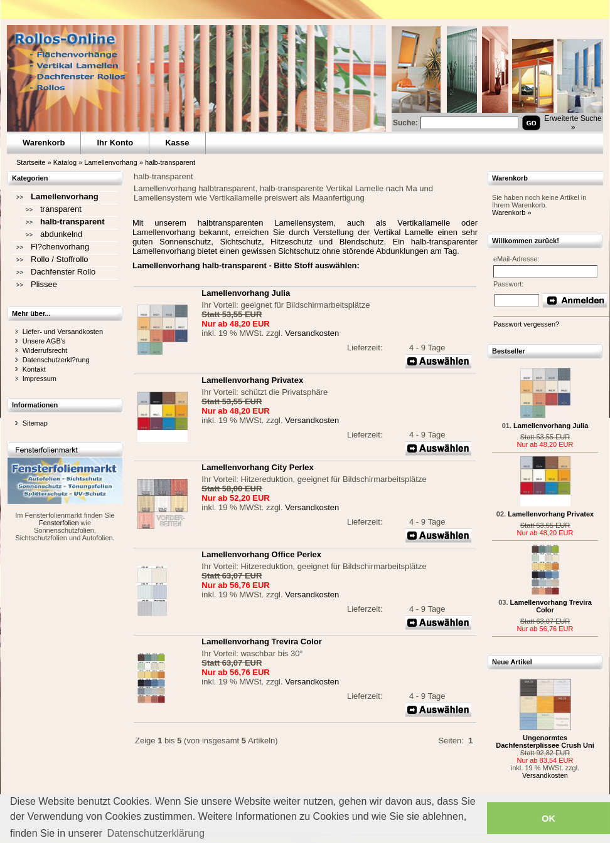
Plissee (44, 284)
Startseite (30, 162)
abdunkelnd (61, 234)
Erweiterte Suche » (572, 123)
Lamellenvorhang (110, 162)
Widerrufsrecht (45, 350)
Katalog (65, 162)
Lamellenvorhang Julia (550, 425)
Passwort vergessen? (526, 324)
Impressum (39, 378)
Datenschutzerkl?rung (56, 360)
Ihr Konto (115, 142)
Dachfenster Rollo (63, 271)
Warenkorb (44, 142)
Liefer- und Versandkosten (63, 331)
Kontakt (34, 369)
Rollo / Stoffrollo (59, 259)
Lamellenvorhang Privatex (551, 514)
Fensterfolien (59, 522)
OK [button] (548, 819)
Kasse (177, 142)
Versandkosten (312, 333)
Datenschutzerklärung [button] (156, 833)
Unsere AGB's (44, 341)
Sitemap (35, 423)
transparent (61, 209)
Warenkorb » (512, 212)
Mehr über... (31, 313)
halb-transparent (170, 162)
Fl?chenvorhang (60, 246)
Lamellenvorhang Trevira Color (551, 606)
